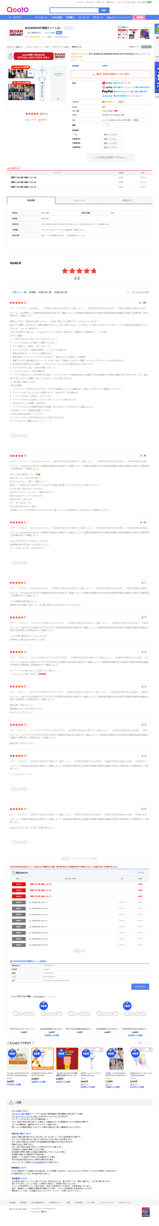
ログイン (80, 2)
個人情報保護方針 (37, 1203)
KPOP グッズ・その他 (60, 47)
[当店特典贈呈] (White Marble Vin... (107, 1029)
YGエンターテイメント (79, 54)
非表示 (143, 872)
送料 (76, 111)
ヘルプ (119, 2)
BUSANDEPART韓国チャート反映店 (43, 28)
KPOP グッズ (76, 47)
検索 (104, 10)
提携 (68, 1203)
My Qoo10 (90, 2)
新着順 (32, 292)
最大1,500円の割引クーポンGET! (110, 74)
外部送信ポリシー (55, 1203)
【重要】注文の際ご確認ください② (23, 182)
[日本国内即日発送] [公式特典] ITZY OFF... (135, 1029)
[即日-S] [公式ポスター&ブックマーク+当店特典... (23, 1029)
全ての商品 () (34, 33)
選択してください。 (112, 135)
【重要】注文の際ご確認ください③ (23, 177)
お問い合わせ (140, 986)
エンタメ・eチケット (33, 47)
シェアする (32, 120)
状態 (17, 878)
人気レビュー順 (19, 292)
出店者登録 (79, 1203)
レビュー (79, 200)
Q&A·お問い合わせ (61, 37)
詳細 (120, 102)
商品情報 (31, 200)
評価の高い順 (45, 292)
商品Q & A (128, 200)
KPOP (47, 47)
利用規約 (23, 1203)
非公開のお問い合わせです (40, 902)
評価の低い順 (60, 292)
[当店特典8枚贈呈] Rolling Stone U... (52, 1029)
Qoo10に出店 (129, 2)
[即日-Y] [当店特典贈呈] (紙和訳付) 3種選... (79, 1029)
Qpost (111, 2)
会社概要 (12, 1203)
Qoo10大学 (142, 2)
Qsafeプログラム (125, 1203)
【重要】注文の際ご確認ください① (23, 187)
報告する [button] (44, 120)
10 (92, 858)
